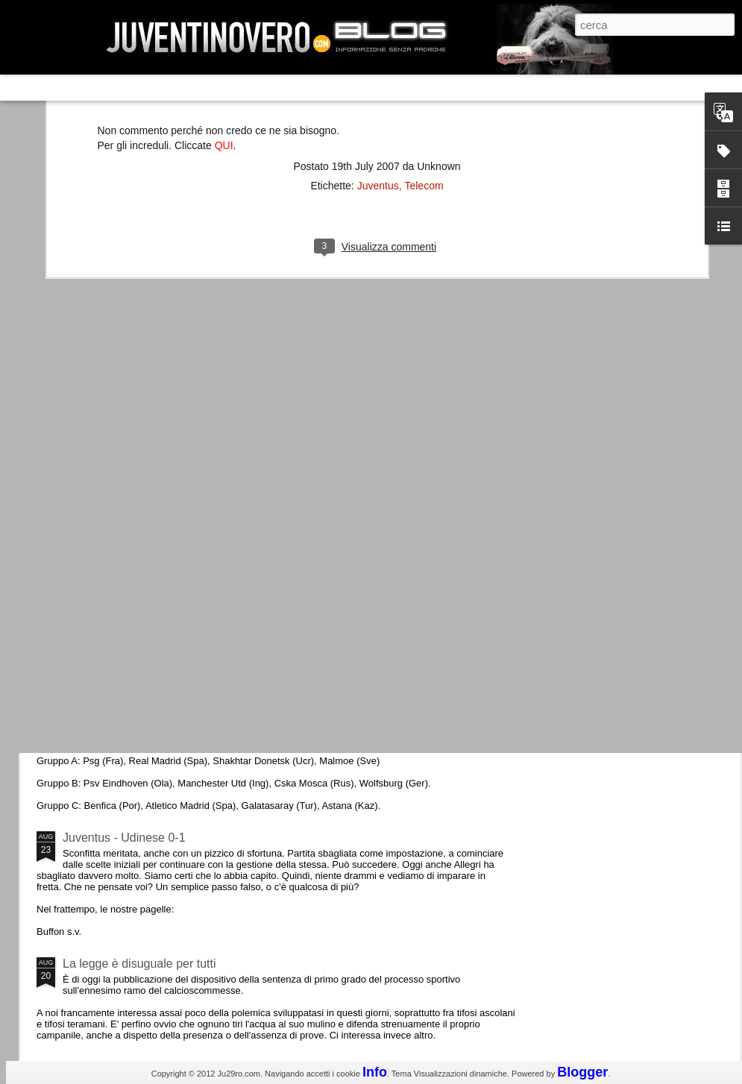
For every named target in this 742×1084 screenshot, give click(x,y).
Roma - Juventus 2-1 (118, 646)
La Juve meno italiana (121, 565)
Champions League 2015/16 (138, 711)
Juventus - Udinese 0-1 (124, 837)
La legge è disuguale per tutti (139, 963)
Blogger (582, 1072)
